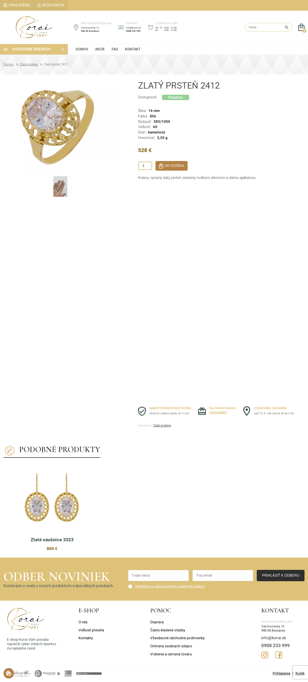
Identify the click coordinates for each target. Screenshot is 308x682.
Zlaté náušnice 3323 (52, 539)
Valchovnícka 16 (90, 27)
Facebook (278, 654)
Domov (8, 64)
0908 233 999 (133, 31)
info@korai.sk (133, 27)
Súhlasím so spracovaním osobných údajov (170, 586)
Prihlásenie (281, 673)
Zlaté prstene (29, 64)
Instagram (264, 654)
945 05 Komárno (90, 31)
